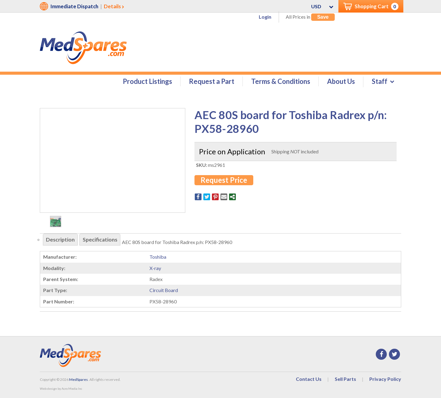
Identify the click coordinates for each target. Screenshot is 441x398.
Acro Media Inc (72, 389)
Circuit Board (163, 290)
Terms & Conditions (280, 81)
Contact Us (309, 379)
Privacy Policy (385, 379)
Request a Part (211, 81)
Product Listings (147, 81)
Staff (379, 81)
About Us (341, 81)
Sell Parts (345, 379)
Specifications (101, 240)
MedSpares (78, 379)
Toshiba (157, 257)
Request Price (224, 180)
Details (112, 6)
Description (60, 240)
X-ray (155, 268)
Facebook (381, 354)
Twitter (394, 354)
